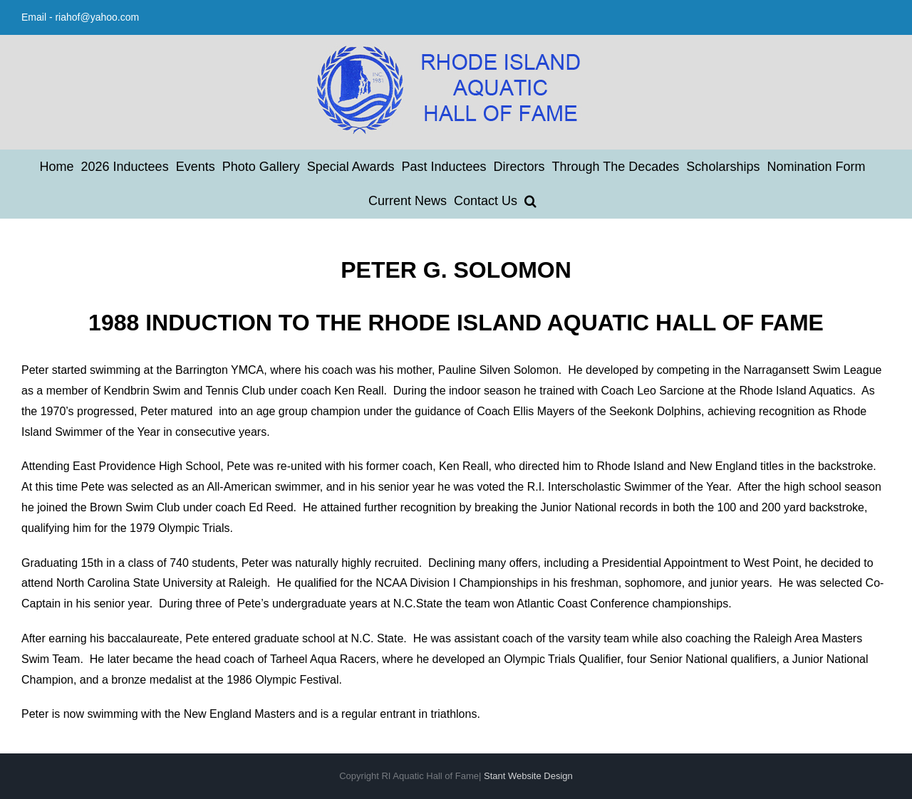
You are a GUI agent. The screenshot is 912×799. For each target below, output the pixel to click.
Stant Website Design (528, 776)
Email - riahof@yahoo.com (80, 17)
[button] (530, 201)
